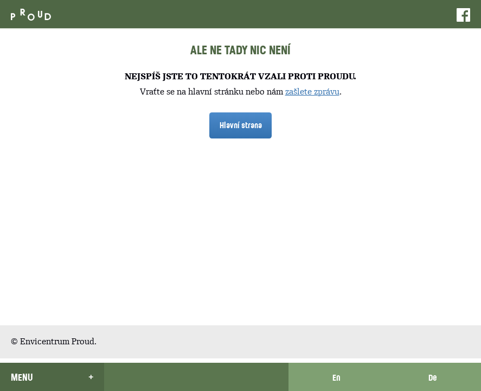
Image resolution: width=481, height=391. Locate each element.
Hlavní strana (241, 125)
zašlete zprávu (312, 91)
